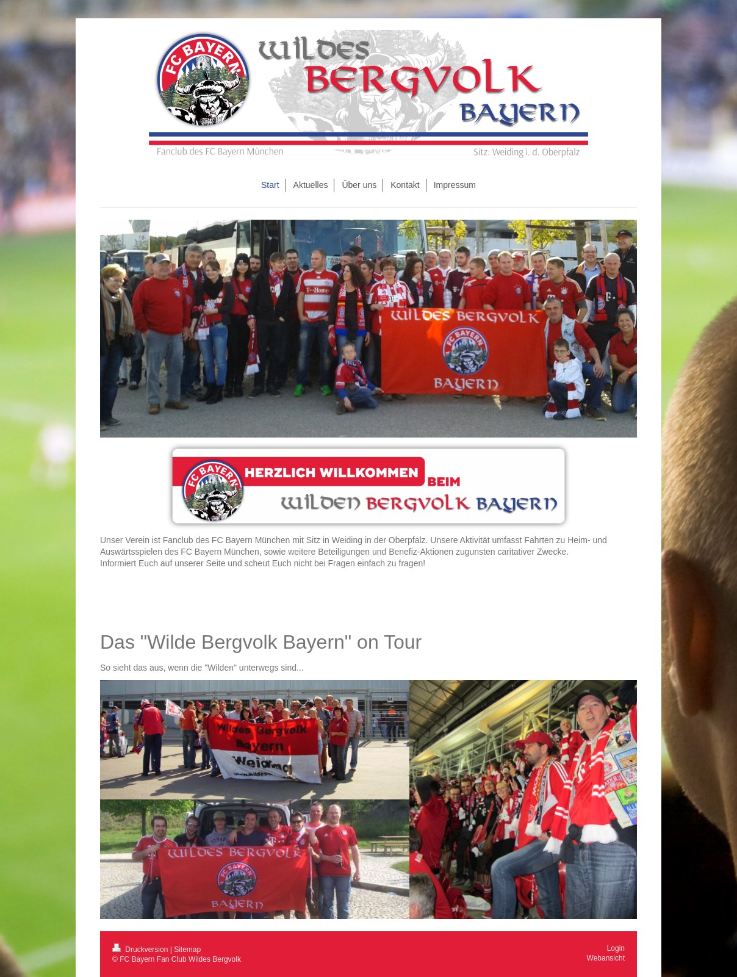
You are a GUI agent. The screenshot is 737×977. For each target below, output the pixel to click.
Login (616, 948)
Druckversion (141, 949)
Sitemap (187, 949)
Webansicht (606, 958)
